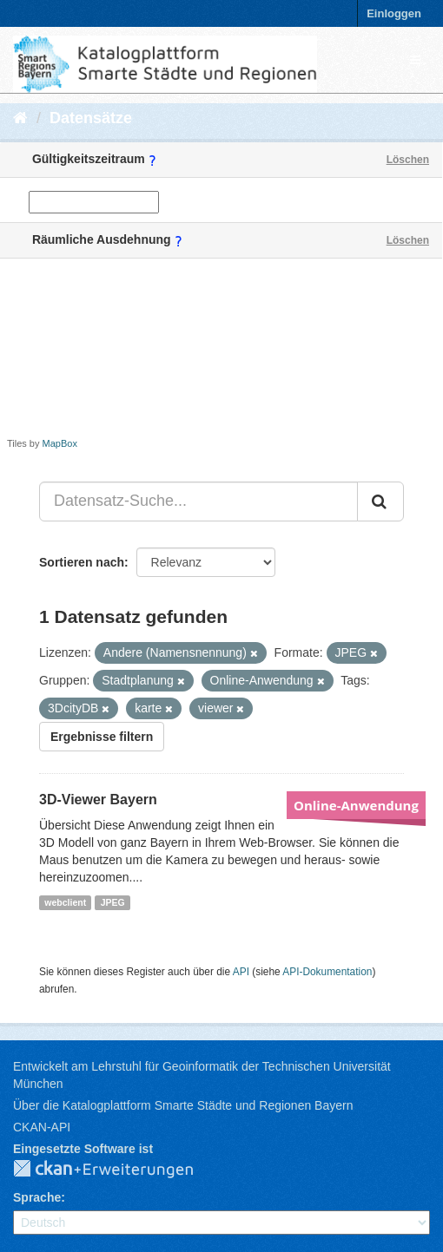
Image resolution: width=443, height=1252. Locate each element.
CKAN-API (41, 1127)
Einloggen (394, 13)
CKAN (117, 1169)
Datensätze (91, 118)
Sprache (37, 1197)
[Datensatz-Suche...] (198, 501)
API (241, 972)
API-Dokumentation (327, 972)
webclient (65, 902)
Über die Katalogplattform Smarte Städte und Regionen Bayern (183, 1105)
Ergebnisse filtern (101, 737)
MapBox (60, 443)
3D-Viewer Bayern (98, 799)
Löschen (408, 160)
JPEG (113, 902)
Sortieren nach (81, 562)
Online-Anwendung (356, 805)
